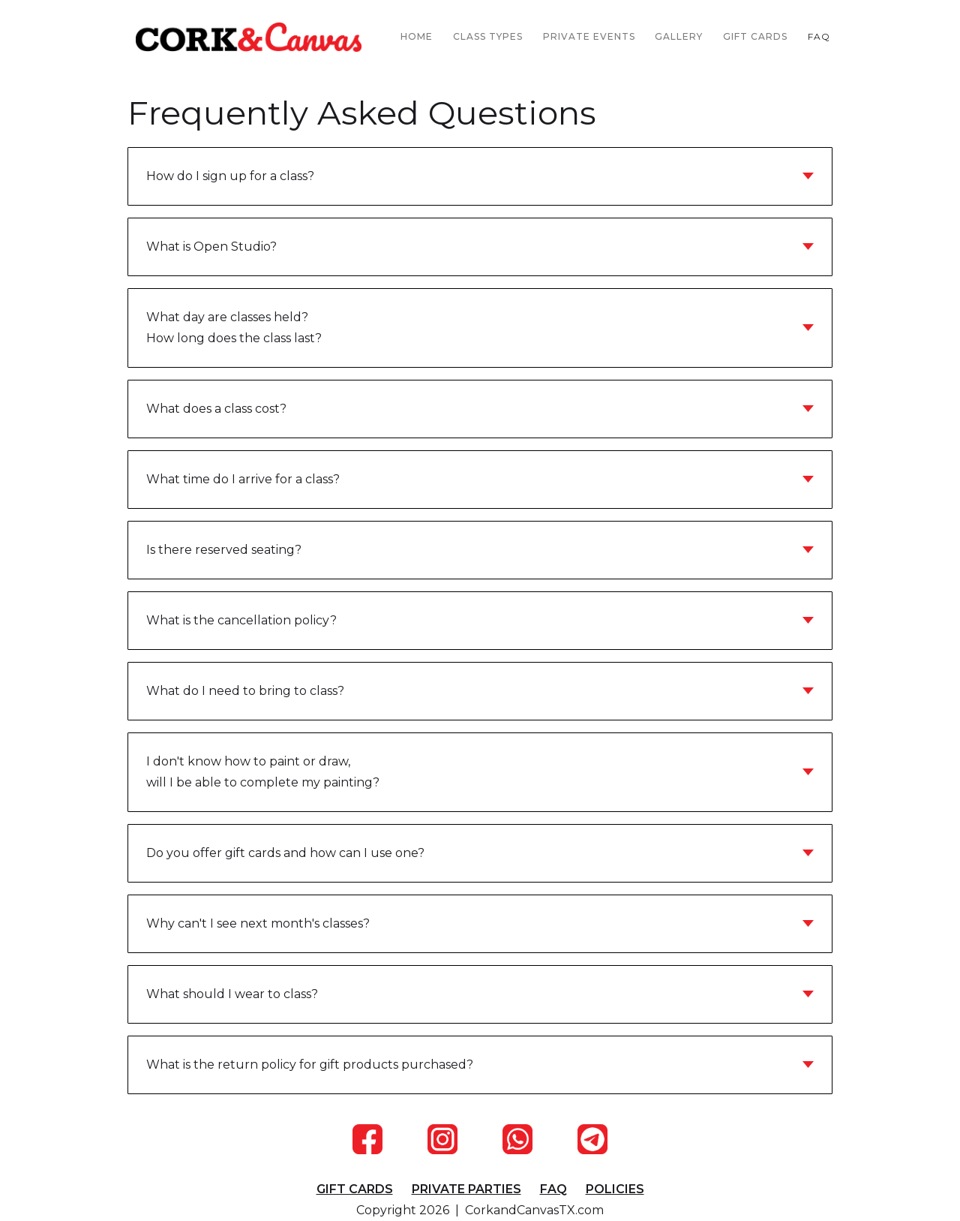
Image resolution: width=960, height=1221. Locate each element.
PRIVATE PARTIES (466, 1189)
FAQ (819, 36)
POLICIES (615, 1189)
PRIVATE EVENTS (589, 36)
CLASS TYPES (488, 36)
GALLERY (679, 36)
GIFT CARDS (755, 36)
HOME (416, 36)
